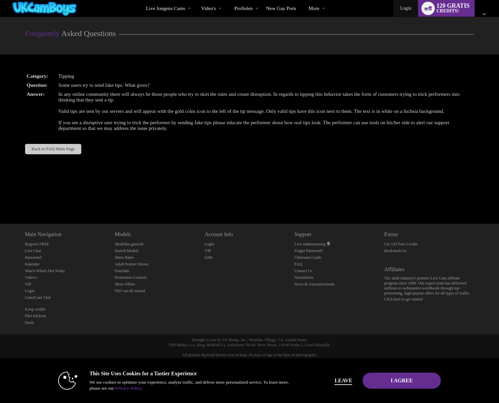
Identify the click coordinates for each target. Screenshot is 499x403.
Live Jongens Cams (165, 8)
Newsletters (303, 277)
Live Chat (33, 250)
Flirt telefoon (35, 316)
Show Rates (124, 257)
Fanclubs (122, 270)
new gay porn (281, 8)
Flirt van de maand (130, 290)
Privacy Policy (127, 388)
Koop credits (35, 309)
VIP (28, 284)
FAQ (298, 264)
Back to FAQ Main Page (53, 148)
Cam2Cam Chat (38, 297)
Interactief (33, 257)
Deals (29, 322)
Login (405, 8)
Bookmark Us (395, 250)
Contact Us (303, 270)
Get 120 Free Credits (401, 244)
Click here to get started (403, 299)
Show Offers (125, 284)
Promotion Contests (130, 277)
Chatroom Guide (307, 257)
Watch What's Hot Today (45, 270)
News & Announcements (314, 284)
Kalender (32, 264)
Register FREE (37, 244)
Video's (208, 8)
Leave (343, 380)
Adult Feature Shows (131, 264)
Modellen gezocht (129, 244)
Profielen (243, 8)
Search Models (127, 250)
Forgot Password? (308, 250)
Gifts (209, 257)
